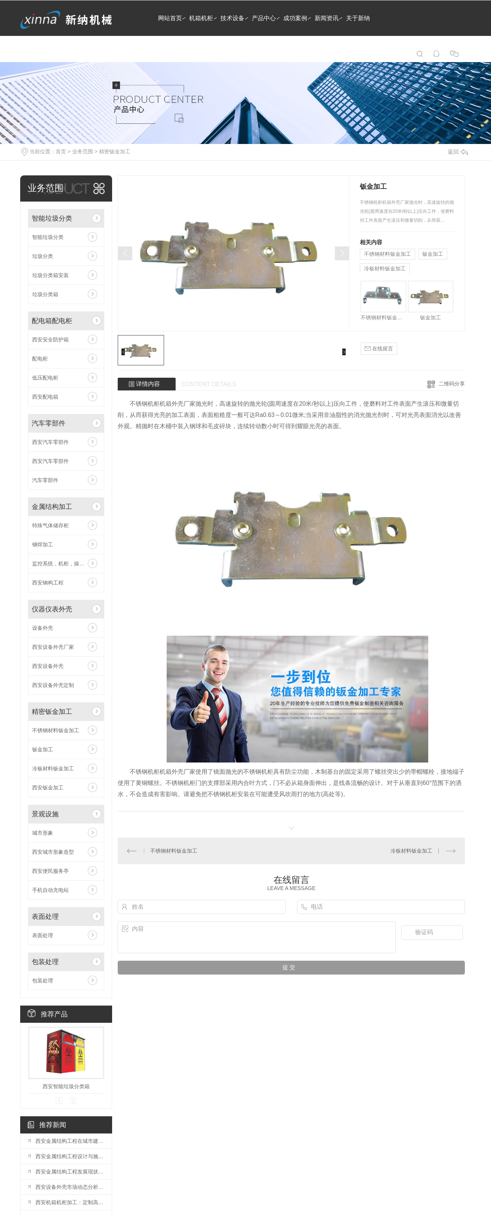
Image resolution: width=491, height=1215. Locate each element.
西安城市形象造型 (53, 852)
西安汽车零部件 (50, 442)
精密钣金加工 (114, 151)
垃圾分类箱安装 (50, 275)
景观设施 (45, 814)
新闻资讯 (327, 18)
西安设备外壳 (48, 666)
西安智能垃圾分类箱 (66, 1086)
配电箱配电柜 (52, 321)
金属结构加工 (52, 506)
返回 (458, 151)
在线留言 (379, 349)
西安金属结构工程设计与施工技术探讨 (69, 1156)
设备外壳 (42, 628)
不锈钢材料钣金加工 (55, 730)
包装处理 (45, 962)
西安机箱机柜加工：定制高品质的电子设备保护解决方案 (69, 1202)
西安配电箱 (45, 397)
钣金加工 (42, 749)
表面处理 (45, 916)
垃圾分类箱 (45, 294)
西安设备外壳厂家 (53, 647)
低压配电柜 (45, 378)
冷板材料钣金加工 (53, 768)
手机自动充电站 (50, 890)
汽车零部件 (48, 423)
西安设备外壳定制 (53, 685)
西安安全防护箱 (50, 340)
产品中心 (264, 18)
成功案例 (295, 18)
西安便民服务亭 (50, 871)
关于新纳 (358, 18)
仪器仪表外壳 (52, 609)
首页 (61, 151)
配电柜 (40, 359)
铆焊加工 (42, 544)
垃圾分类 (42, 256)
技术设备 (232, 18)
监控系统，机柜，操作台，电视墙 (66, 564)
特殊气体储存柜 (50, 525)
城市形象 (42, 833)
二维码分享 (452, 384)
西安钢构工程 (48, 583)
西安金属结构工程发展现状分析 (69, 1172)
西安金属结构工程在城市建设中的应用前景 (69, 1141)
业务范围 (82, 151)
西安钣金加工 (48, 788)
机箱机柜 (201, 18)
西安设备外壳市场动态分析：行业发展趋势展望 (69, 1187)
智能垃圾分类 (52, 218)
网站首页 (170, 18)
